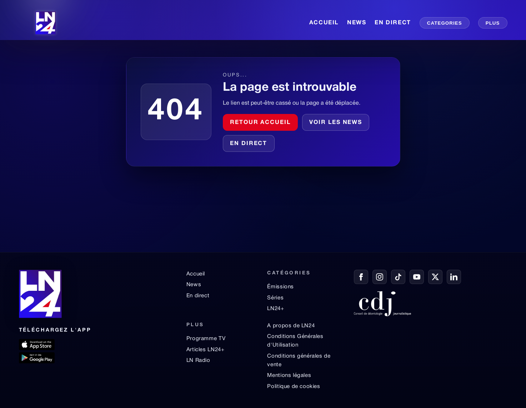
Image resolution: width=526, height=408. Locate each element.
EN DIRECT (393, 22)
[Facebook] (361, 277)
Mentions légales (289, 375)
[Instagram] (379, 277)
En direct (248, 143)
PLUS (493, 23)
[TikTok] (398, 277)
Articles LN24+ (205, 349)
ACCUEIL (324, 22)
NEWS (356, 22)
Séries (275, 297)
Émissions (280, 286)
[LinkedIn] (454, 277)
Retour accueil (260, 122)
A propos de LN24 (291, 325)
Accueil (195, 274)
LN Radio (198, 360)
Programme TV (205, 338)
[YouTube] (417, 277)
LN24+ (275, 308)
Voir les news (335, 122)
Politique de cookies (293, 386)
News (193, 284)
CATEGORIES (444, 23)
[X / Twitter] (435, 277)
